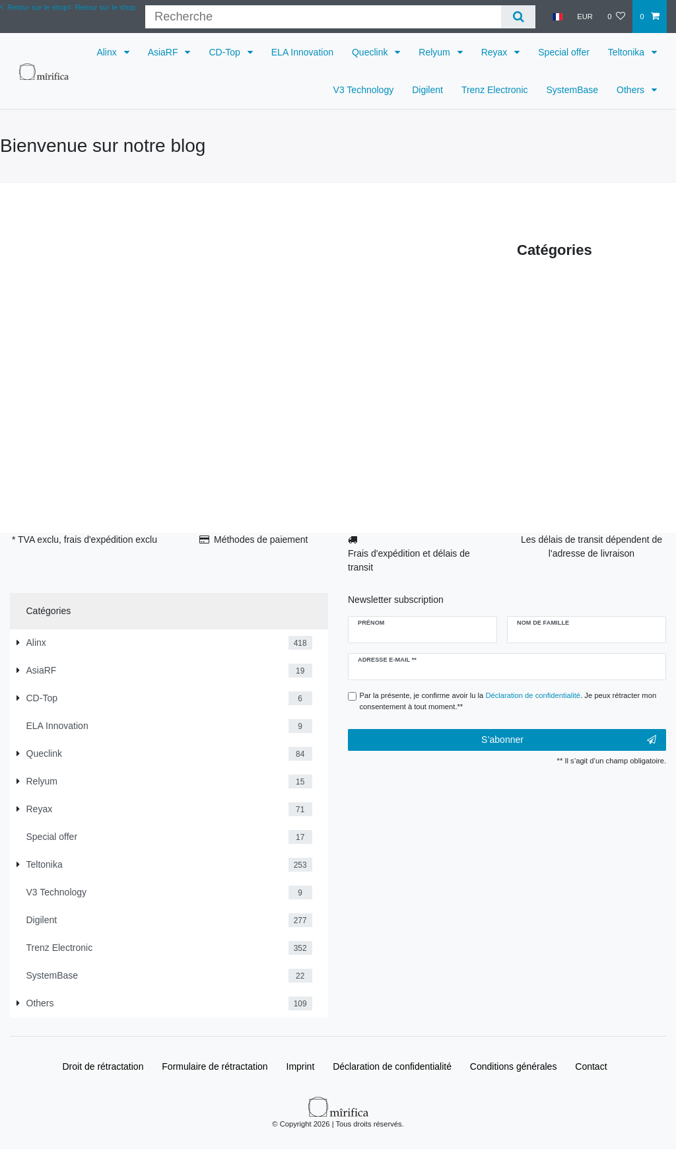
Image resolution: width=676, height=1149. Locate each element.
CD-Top (225, 52)
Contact (591, 1066)
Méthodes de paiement (261, 539)
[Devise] (585, 16)
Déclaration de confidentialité (392, 1066)
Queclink (371, 52)
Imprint (301, 1066)
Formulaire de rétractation (214, 1066)
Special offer (564, 52)
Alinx (107, 52)
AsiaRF (164, 52)
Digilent (427, 90)
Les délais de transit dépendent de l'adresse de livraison (591, 546)
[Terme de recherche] (323, 16)
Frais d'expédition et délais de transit (409, 560)
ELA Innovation (302, 52)
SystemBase (573, 90)
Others (632, 90)
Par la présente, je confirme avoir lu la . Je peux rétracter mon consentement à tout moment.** (508, 701)
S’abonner (568, 740)
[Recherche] (518, 16)
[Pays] (557, 16)
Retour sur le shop (102, 7)
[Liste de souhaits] (616, 16)
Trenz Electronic (494, 90)
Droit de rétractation (102, 1066)
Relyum (435, 52)
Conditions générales (513, 1066)
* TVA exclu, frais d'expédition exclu (84, 539)
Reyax (495, 52)
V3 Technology (363, 90)
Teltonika (627, 52)
